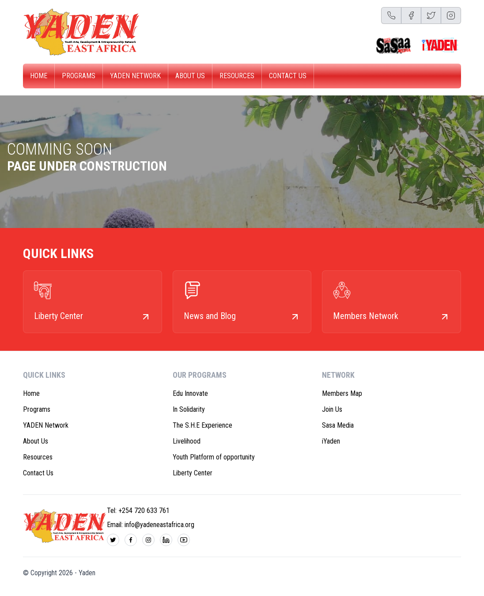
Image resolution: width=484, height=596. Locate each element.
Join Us (332, 409)
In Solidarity (189, 409)
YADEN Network (135, 76)
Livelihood (186, 441)
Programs (78, 76)
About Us (190, 76)
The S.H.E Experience (202, 425)
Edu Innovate (190, 393)
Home (38, 76)
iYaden (331, 441)
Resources (236, 76)
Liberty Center (192, 473)
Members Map (342, 393)
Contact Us (287, 76)
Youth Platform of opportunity (214, 457)
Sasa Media (338, 425)
